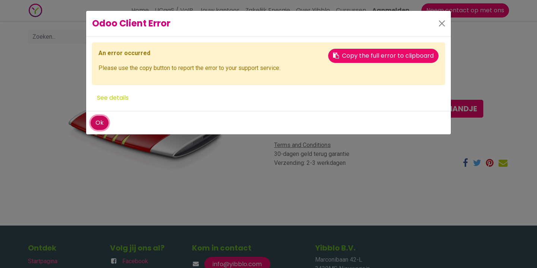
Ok (99, 122)
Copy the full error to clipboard (383, 55)
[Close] (442, 23)
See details (113, 97)
